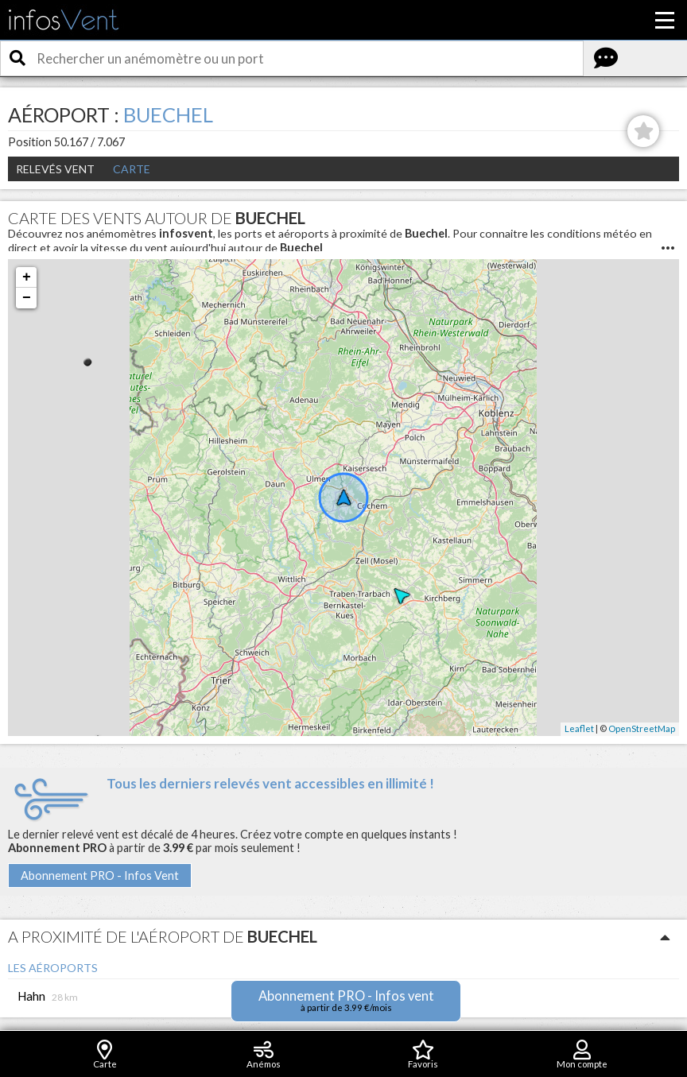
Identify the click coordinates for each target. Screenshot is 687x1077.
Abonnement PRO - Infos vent (346, 1000)
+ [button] (26, 277)
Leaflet (579, 728)
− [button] (26, 298)
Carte (131, 169)
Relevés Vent (55, 169)
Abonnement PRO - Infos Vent (100, 875)
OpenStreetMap (641, 728)
